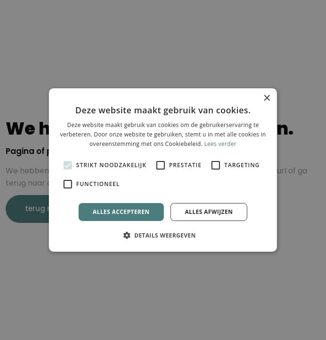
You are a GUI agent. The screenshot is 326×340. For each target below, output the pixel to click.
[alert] (163, 170)
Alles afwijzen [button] (209, 212)
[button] (163, 235)
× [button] (266, 98)
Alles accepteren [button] (121, 212)
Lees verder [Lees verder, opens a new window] (220, 144)
